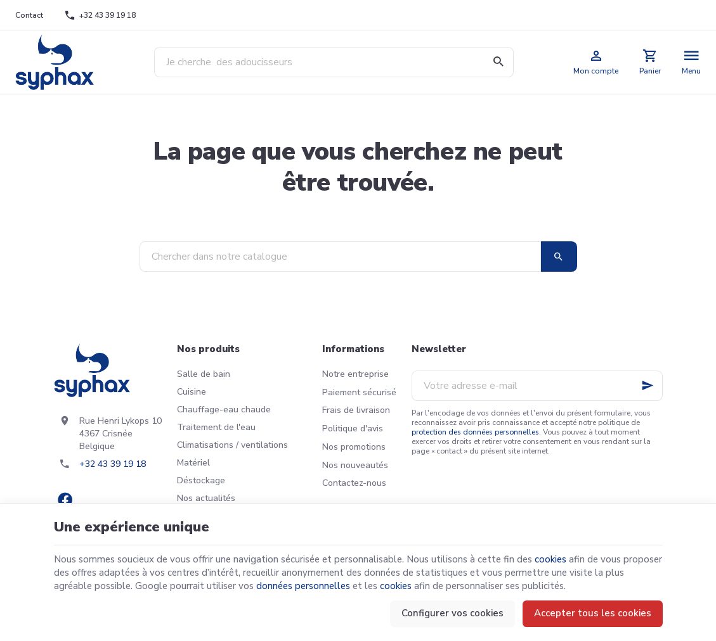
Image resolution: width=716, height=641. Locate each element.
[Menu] (692, 62)
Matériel (193, 463)
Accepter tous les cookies (592, 613)
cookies (550, 559)
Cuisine (191, 392)
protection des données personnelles (475, 432)
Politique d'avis (352, 428)
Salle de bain (203, 374)
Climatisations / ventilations (232, 445)
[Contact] (29, 15)
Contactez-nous (354, 483)
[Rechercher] (498, 62)
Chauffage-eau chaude (224, 409)
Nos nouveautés (355, 465)
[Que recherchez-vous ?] (334, 62)
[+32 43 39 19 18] (100, 15)
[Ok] (647, 386)
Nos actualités (206, 498)
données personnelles (303, 586)
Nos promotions (354, 447)
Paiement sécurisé (359, 392)
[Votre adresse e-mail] (537, 386)
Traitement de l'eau (216, 427)
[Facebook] (65, 499)
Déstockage (201, 480)
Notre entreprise (355, 374)
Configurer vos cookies (452, 613)
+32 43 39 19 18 (112, 464)
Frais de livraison (356, 410)
